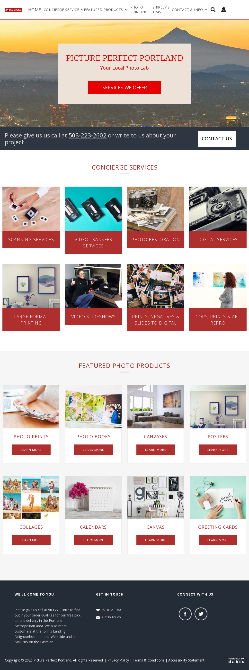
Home (34, 9)
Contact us (217, 138)
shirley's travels (161, 9)
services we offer (124, 87)
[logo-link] (15, 9)
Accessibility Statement (186, 660)
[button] (64, 9)
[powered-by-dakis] (236, 660)
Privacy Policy (118, 660)
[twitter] (201, 614)
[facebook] (185, 614)
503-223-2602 (88, 135)
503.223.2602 (58, 609)
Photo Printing (139, 9)
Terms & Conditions (148, 660)
